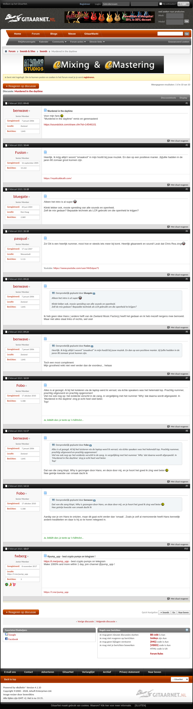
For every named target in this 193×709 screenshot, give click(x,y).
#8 (187, 430)
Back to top (10, 679)
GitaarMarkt (91, 33)
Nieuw (72, 33)
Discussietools (168, 98)
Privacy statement (129, 672)
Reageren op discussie (21, 86)
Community (58, 42)
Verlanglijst (88, 672)
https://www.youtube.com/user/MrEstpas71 (76, 268)
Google (12, 634)
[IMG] (153, 641)
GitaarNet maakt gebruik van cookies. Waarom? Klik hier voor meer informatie (91, 705)
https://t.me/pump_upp (56, 561)
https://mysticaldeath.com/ (58, 178)
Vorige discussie (86, 621)
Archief (107, 672)
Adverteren (47, 672)
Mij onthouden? (167, 4)
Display (183, 98)
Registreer (85, 4)
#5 (187, 279)
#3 (187, 189)
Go (174, 612)
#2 (187, 145)
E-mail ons (10, 672)
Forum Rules (156, 653)
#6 (187, 331)
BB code (154, 634)
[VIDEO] (154, 645)
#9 (187, 486)
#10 (186, 548)
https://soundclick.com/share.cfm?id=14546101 (70, 124)
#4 (187, 231)
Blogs (53, 33)
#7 (187, 378)
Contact (28, 672)
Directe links (96, 42)
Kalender (43, 42)
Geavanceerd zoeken (178, 42)
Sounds (43, 51)
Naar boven (184, 612)
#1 (187, 103)
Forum (36, 33)
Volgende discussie (105, 621)
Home (17, 33)
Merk (161, 15)
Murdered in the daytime (28, 91)
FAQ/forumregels (26, 42)
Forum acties (76, 42)
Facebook (13, 639)
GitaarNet (68, 672)
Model (161, 21)
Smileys (154, 638)
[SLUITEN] (140, 705)
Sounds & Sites (27, 51)
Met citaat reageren (178, 141)
